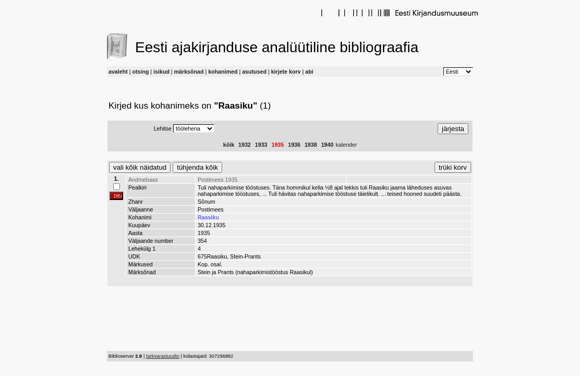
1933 (261, 145)
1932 (244, 145)
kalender (346, 145)
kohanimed (222, 71)
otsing (140, 71)
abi (309, 71)
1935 (278, 145)
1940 (327, 145)
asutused (254, 71)
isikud (161, 71)
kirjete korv (286, 71)
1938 (311, 145)
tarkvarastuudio (162, 356)
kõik (228, 145)
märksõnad (189, 71)
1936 (294, 145)
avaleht (118, 71)
